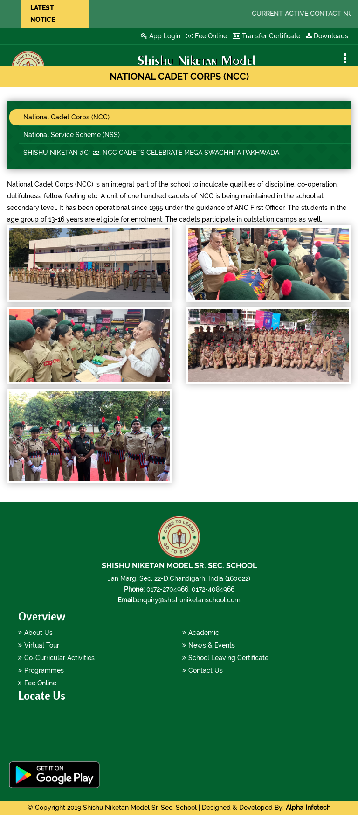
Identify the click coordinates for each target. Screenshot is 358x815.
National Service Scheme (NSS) (71, 135)
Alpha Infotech (308, 807)
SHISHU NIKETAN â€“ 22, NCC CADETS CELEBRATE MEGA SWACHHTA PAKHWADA (151, 152)
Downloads (327, 36)
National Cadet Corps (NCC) (66, 117)
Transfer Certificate (266, 36)
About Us (38, 632)
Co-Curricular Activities (59, 658)
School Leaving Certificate (228, 658)
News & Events (211, 645)
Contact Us (205, 670)
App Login (160, 36)
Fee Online (206, 36)
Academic (203, 632)
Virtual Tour (41, 645)
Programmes (44, 670)
